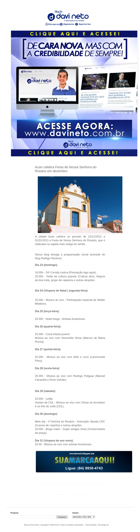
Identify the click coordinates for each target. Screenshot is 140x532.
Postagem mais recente (45, 494)
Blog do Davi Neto (7, 9)
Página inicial (70, 494)
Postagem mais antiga (95, 494)
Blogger (112, 525)
